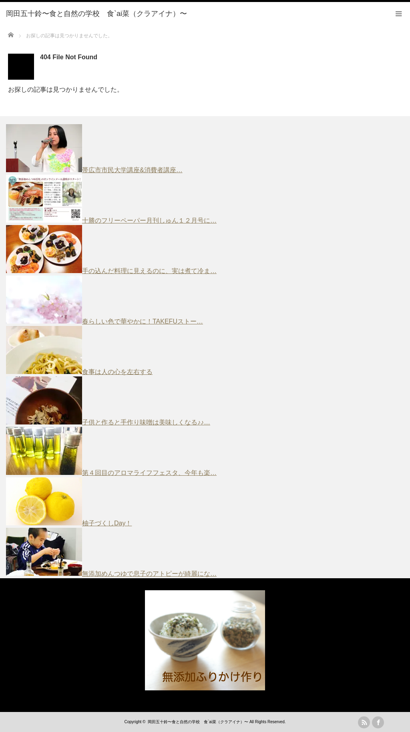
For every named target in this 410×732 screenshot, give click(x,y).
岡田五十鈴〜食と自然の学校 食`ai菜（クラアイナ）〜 (198, 722)
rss (364, 722)
